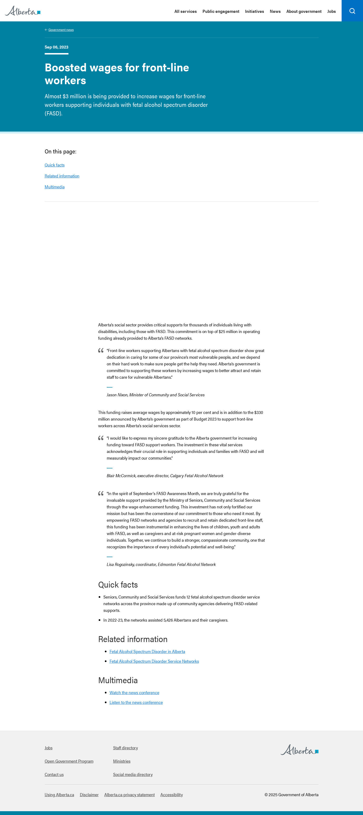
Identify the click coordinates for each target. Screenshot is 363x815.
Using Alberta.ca (59, 794)
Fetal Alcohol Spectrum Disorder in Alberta (147, 651)
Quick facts (55, 165)
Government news (61, 29)
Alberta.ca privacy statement (129, 794)
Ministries (122, 761)
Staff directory (125, 748)
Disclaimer (89, 794)
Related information (62, 176)
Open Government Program (69, 761)
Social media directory (133, 774)
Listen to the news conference (136, 702)
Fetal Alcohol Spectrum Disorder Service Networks (154, 661)
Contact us (54, 774)
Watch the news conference (134, 692)
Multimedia (55, 187)
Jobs (49, 748)
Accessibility (171, 794)
